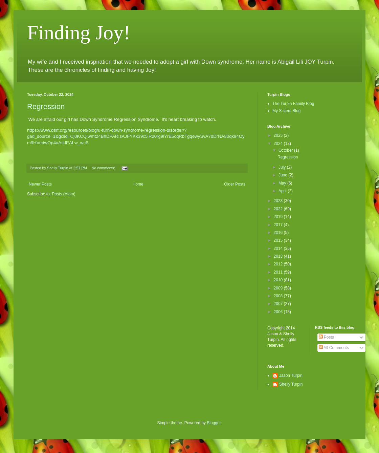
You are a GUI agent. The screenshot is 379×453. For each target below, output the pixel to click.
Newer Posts (40, 184)
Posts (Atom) (63, 194)
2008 (279, 296)
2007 (279, 303)
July (282, 167)
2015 (279, 240)
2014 (279, 248)
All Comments (334, 347)
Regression (46, 106)
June (283, 175)
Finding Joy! (78, 32)
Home (138, 184)
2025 (279, 135)
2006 (279, 311)
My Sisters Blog (286, 110)
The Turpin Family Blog (293, 103)
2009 (279, 288)
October (286, 150)
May (282, 183)
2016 (279, 232)
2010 (279, 280)
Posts (326, 337)
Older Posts (234, 184)
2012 (279, 264)
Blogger (214, 422)
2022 (279, 209)
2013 (279, 256)
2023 (279, 200)
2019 (279, 216)
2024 (279, 143)
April (283, 191)
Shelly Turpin (291, 384)
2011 (279, 272)
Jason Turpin (291, 375)
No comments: (103, 168)
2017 (279, 224)
